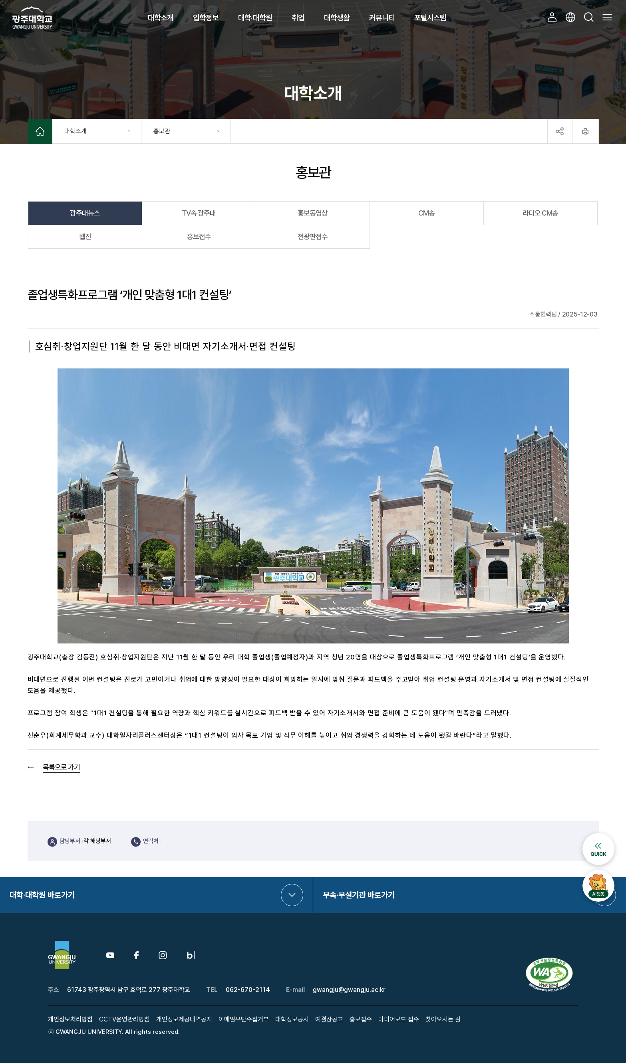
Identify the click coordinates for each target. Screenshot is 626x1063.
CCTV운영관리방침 (124, 1019)
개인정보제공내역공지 (184, 1019)
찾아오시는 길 (443, 1019)
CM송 (426, 213)
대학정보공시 (292, 1019)
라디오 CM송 (540, 213)
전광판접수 (313, 236)
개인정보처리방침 (70, 1019)
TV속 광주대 (199, 213)
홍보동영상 (313, 213)
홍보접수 (199, 236)
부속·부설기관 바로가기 (359, 895)
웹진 (85, 236)
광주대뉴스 (85, 213)
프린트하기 (585, 131)
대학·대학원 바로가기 (42, 895)
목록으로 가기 (61, 767)
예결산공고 (329, 1019)
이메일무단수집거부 (244, 1019)
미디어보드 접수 (398, 1019)
